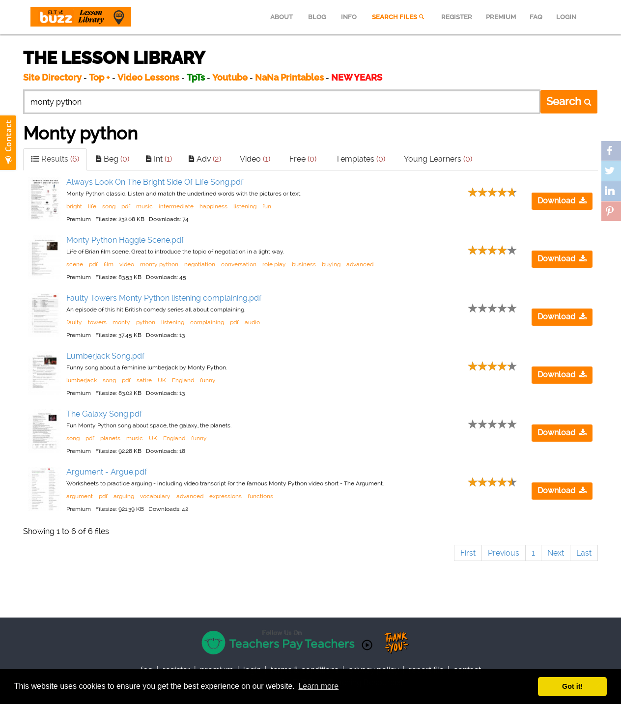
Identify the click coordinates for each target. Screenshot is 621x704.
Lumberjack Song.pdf (105, 356)
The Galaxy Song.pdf (104, 414)
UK (162, 380)
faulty (74, 322)
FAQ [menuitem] (536, 17)
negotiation (199, 264)
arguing (123, 496)
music (144, 206)
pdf (125, 206)
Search (569, 101)
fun (266, 206)
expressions (225, 496)
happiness (213, 206)
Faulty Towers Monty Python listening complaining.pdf (164, 298)
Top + (99, 77)
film (108, 264)
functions (260, 496)
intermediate (176, 206)
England (183, 380)
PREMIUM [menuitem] (501, 17)
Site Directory (52, 77)
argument (79, 496)
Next (555, 553)
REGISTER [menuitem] (456, 17)
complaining (207, 322)
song (108, 206)
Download (562, 200)
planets (110, 438)
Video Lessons (148, 77)
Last (584, 553)
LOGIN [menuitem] (566, 17)
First (468, 553)
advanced (359, 264)
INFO (349, 17)
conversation (238, 264)
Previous (503, 553)
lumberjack (81, 380)
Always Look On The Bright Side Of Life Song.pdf (155, 182)
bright (74, 206)
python (145, 322)
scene (74, 264)
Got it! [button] (572, 686)
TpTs (197, 77)
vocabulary (155, 496)
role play (274, 264)
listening (244, 206)
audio (252, 322)
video (126, 264)
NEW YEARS (356, 77)
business (304, 264)
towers (97, 322)
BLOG (317, 17)
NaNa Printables (289, 77)
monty (121, 322)
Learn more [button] (318, 686)
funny (208, 380)
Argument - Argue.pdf (106, 472)
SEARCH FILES (399, 17)
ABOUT (281, 17)
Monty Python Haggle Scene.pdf (125, 240)
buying (331, 264)
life (92, 206)
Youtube (230, 77)
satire (144, 380)
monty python (159, 264)
